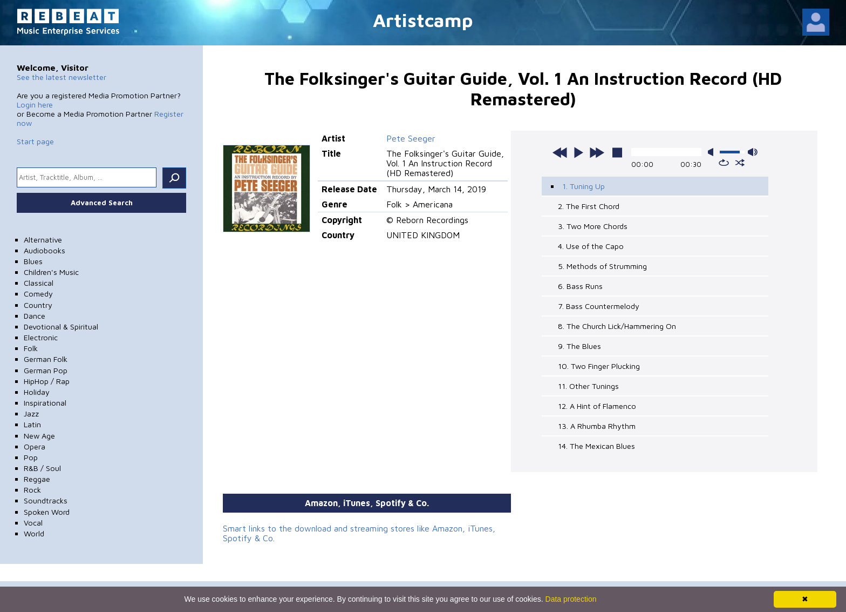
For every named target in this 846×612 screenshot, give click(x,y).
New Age (39, 435)
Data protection (571, 599)
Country (38, 305)
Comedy (38, 293)
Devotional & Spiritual (61, 326)
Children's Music (51, 272)
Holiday (37, 391)
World (34, 533)
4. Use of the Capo (591, 246)
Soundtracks (45, 500)
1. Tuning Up (583, 186)
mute (713, 152)
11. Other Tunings (588, 386)
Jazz (31, 413)
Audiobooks (44, 250)
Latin (32, 424)
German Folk (45, 359)
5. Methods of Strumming (602, 266)
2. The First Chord (588, 206)
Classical (38, 282)
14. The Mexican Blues (596, 445)
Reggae (37, 478)
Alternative (43, 239)
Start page (35, 141)
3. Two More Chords (592, 226)
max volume (753, 152)
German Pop (45, 370)
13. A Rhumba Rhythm (597, 426)
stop (617, 152)
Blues (33, 261)
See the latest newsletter (61, 77)
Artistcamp (423, 20)
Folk (31, 348)
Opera (34, 446)
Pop (31, 457)
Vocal (33, 522)
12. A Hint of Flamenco (597, 406)
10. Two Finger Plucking (599, 366)
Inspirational (45, 402)
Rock (32, 489)
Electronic (41, 337)
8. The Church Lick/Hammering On (617, 326)
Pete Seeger (410, 138)
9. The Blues (579, 346)
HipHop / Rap (47, 381)
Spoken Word (47, 511)
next (596, 152)
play (578, 152)
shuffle (740, 162)
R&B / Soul (42, 468)
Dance (34, 315)
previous (560, 152)
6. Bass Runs (580, 286)
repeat (724, 162)
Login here (35, 104)
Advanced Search (102, 202)
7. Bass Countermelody (598, 306)
